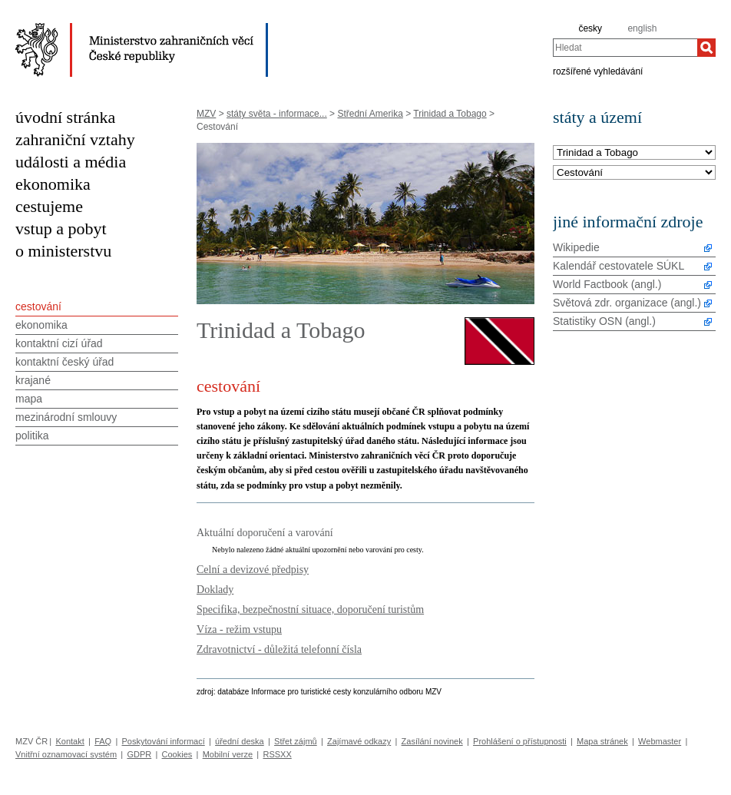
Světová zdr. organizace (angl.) (627, 302)
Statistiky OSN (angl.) (604, 321)
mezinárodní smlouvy (66, 417)
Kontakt (69, 741)
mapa (28, 399)
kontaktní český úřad (64, 362)
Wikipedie (576, 247)
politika (32, 435)
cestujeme (49, 206)
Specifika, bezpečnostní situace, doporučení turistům (310, 609)
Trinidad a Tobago (449, 113)
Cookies (177, 754)
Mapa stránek (602, 741)
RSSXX (277, 754)
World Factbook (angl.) (607, 284)
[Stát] (634, 153)
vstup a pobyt (61, 228)
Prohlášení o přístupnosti (520, 741)
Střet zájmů (295, 741)
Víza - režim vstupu (239, 629)
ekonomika (53, 184)
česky (590, 28)
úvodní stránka (65, 117)
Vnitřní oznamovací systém (66, 754)
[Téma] (634, 173)
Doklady (215, 589)
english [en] (642, 28)
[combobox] (625, 47)
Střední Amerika (369, 113)
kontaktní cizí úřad (59, 343)
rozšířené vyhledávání (598, 70)
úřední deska (239, 741)
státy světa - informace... (277, 113)
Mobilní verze (228, 754)
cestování (38, 306)
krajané (33, 380)
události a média (70, 161)
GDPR (139, 754)
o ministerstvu (63, 250)
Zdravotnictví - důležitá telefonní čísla (279, 649)
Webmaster (659, 741)
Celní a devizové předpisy (253, 569)
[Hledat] (706, 47)
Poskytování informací (163, 741)
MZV (206, 113)
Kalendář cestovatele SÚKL (618, 266)
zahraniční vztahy (75, 139)
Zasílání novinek (432, 741)
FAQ (102, 741)
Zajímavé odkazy (359, 741)
